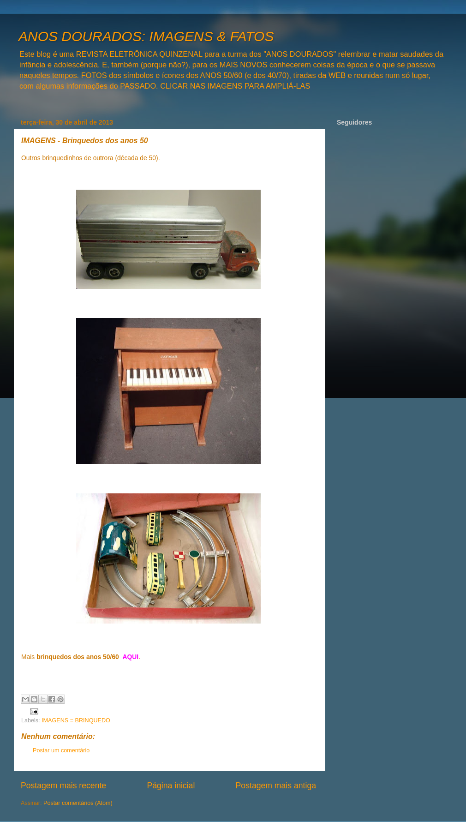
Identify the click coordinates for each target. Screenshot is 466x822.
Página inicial (171, 785)
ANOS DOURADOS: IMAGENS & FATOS (146, 36)
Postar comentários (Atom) (78, 803)
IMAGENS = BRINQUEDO (76, 720)
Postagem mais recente (63, 785)
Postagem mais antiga (276, 785)
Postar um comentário (61, 750)
